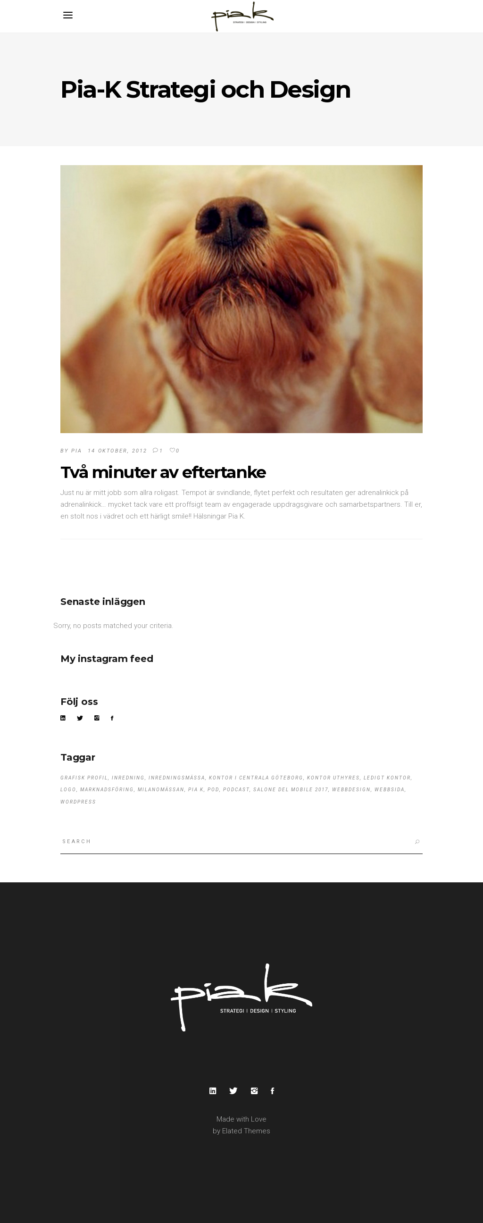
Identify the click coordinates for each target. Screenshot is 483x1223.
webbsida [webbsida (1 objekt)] (390, 789)
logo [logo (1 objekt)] (68, 789)
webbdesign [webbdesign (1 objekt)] (351, 789)
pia (77, 451)
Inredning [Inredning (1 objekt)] (128, 777)
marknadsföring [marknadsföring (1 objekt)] (107, 789)
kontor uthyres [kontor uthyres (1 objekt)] (333, 777)
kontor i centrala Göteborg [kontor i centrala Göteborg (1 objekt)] (256, 777)
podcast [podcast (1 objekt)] (236, 789)
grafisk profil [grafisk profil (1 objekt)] (84, 777)
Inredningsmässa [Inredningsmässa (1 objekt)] (177, 777)
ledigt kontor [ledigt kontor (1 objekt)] (387, 777)
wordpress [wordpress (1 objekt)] (78, 801)
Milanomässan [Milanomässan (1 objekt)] (161, 789)
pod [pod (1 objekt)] (213, 789)
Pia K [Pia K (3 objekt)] (196, 789)
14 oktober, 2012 (117, 451)
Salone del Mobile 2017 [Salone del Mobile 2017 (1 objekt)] (290, 789)
